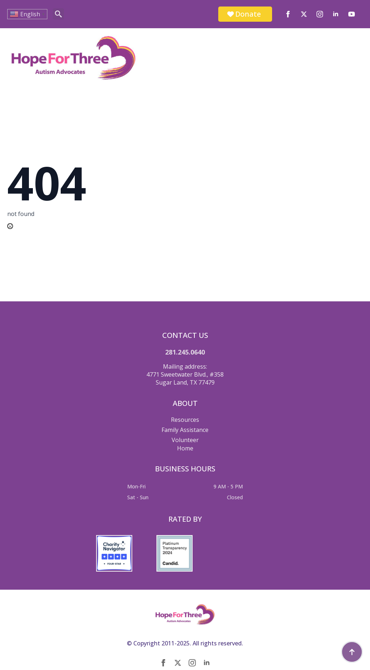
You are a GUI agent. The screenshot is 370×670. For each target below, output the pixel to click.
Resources (185, 420)
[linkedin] (335, 14)
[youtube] (351, 14)
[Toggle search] (58, 14)
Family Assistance (185, 430)
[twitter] (303, 14)
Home (185, 448)
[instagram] (319, 14)
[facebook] (288, 14)
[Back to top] (352, 652)
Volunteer (185, 440)
